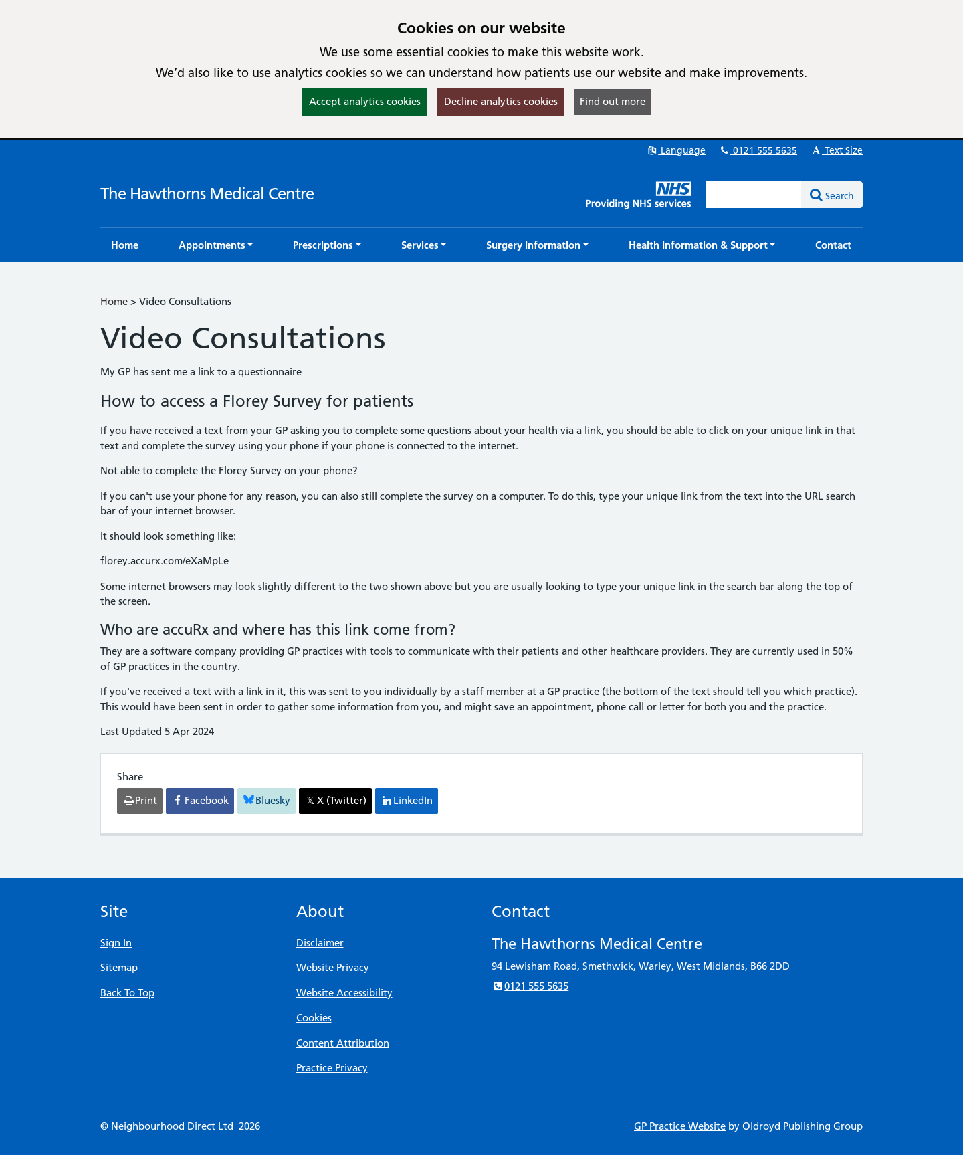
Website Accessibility (344, 992)
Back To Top (127, 992)
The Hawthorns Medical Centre (207, 193)
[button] (216, 245)
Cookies (314, 1017)
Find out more (612, 101)
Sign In (116, 942)
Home (114, 301)
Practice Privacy (332, 1067)
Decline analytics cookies (501, 101)
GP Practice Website (680, 1126)
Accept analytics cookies (365, 101)
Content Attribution (342, 1043)
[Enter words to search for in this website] (754, 194)
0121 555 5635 (757, 150)
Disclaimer (320, 942)
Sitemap (119, 967)
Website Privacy (332, 967)
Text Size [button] (836, 150)
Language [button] (676, 150)
